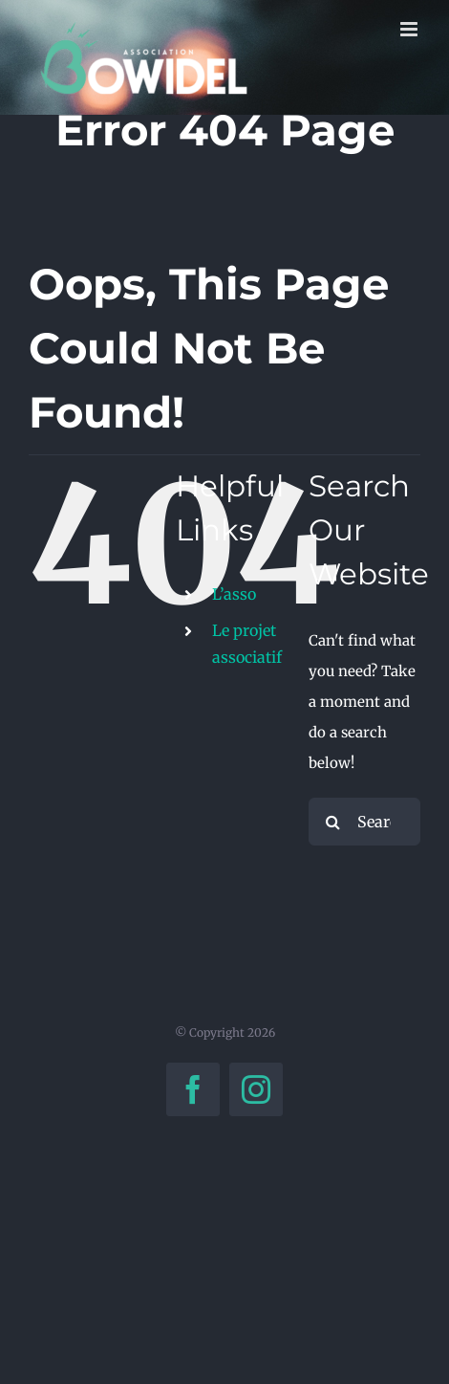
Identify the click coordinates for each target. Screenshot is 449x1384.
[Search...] (364, 822)
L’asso (234, 594)
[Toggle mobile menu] (410, 29)
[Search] (332, 822)
